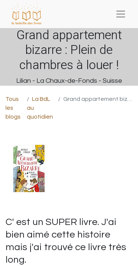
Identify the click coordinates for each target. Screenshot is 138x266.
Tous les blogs (13, 108)
